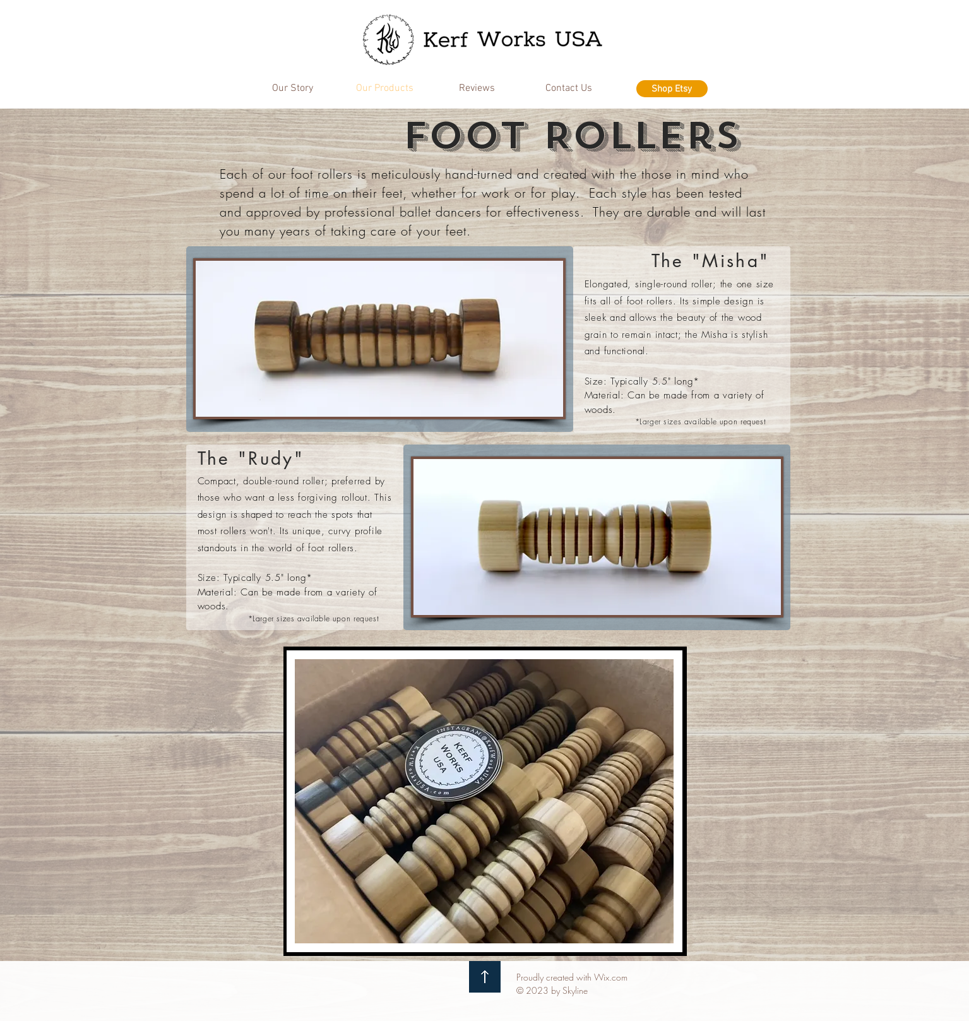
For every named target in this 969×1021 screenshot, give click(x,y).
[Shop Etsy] (672, 88)
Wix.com (610, 977)
